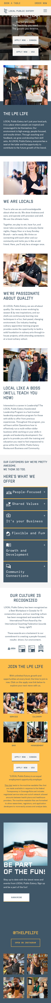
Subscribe (16, 897)
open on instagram (25, 942)
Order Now (41, 3)
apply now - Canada (26, 757)
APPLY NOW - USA (25, 52)
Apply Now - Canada (26, 40)
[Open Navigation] (45, 11)
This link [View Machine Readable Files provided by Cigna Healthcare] (8, 785)
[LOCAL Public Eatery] (19, 11)
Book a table (12, 3)
